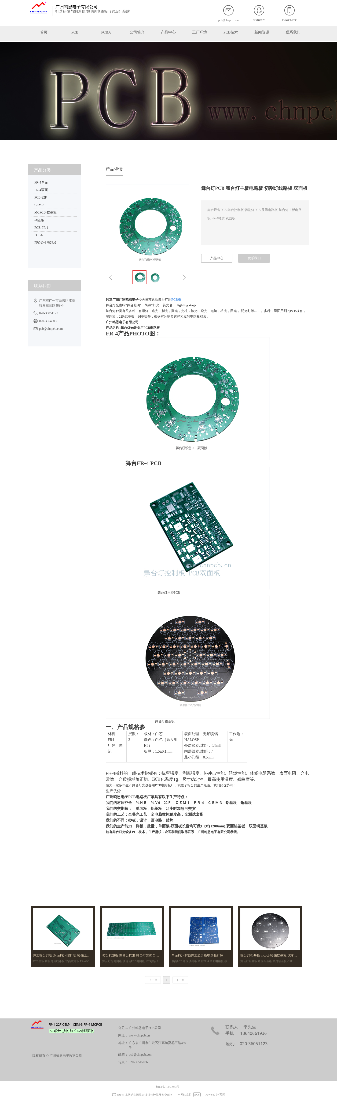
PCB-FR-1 (41, 227)
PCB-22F (40, 197)
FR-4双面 (41, 190)
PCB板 (176, 299)
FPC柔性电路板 (45, 242)
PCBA (38, 235)
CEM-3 (39, 205)
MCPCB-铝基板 (45, 212)
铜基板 (39, 220)
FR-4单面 (41, 182)
